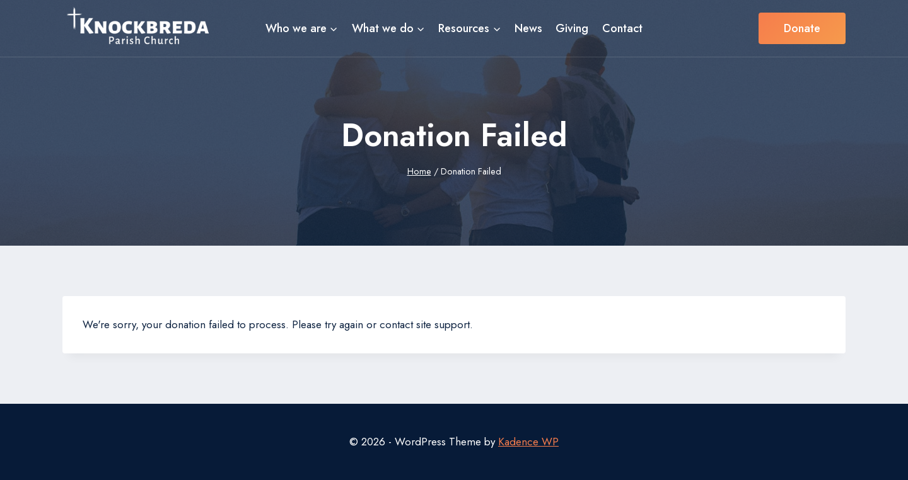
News (528, 28)
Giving (572, 28)
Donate (802, 28)
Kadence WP (528, 441)
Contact (622, 28)
